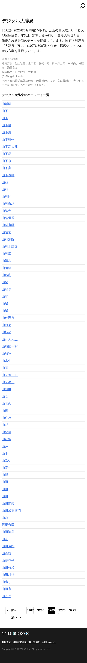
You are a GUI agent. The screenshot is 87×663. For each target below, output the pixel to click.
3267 (30, 610)
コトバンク (58, 6)
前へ (14, 610)
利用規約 (6, 642)
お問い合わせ (49, 642)
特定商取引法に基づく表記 (26, 642)
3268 (40, 610)
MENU (4, 6)
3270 (61, 610)
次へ (14, 617)
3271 (72, 610)
